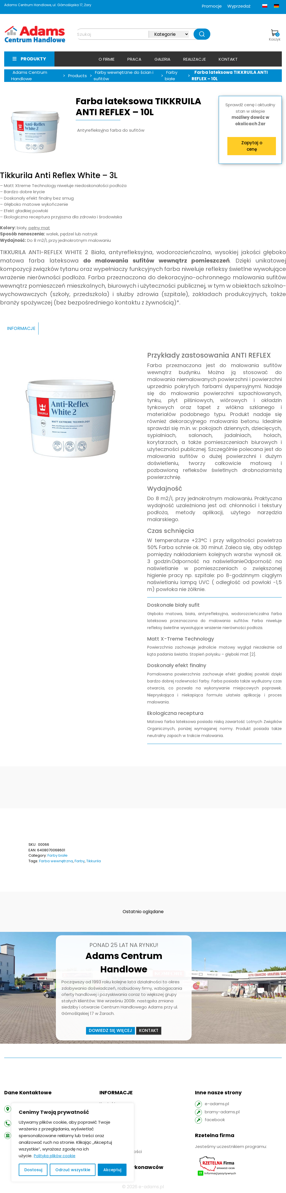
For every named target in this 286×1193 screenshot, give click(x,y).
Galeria (162, 59)
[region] (72, 1142)
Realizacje (194, 59)
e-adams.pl (217, 1104)
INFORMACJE (21, 328)
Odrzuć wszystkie (72, 1170)
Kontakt (228, 59)
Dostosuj (33, 1170)
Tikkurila (93, 861)
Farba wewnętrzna (56, 861)
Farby (80, 861)
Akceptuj (112, 1170)
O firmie (107, 59)
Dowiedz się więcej (110, 1031)
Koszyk (274, 35)
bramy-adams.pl (222, 1112)
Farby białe (57, 855)
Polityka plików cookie (54, 1156)
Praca (134, 59)
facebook (215, 1120)
